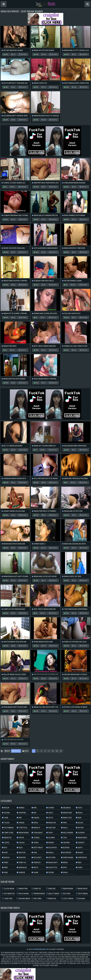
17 (60, 751)
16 (56, 751)
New (7, 751)
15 (52, 751)
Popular (16, 751)
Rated (25, 751)
